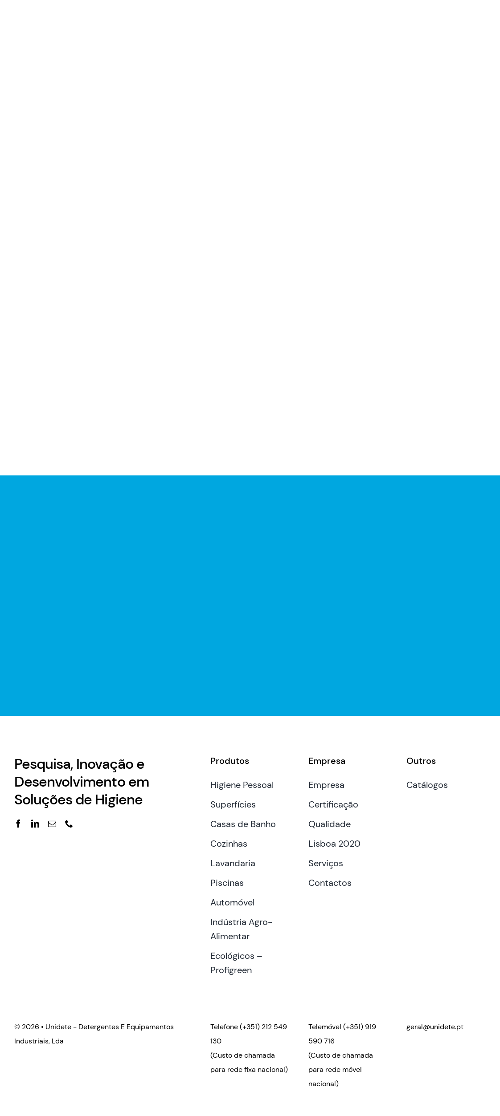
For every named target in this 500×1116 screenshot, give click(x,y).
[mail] (52, 824)
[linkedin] (35, 824)
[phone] (69, 824)
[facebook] (18, 824)
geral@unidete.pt (434, 1026)
